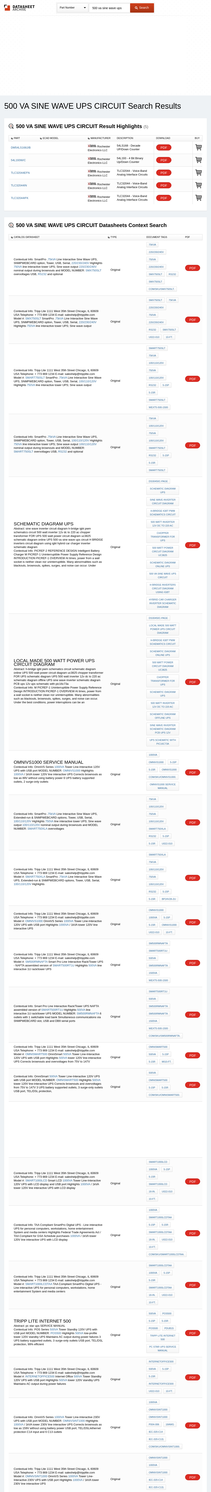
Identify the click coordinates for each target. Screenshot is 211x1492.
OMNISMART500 (36, 843)
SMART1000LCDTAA (160, 988)
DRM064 (85, 1334)
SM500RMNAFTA (36, 766)
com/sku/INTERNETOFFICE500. (167, 1247)
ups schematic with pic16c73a (163, 611)
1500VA (153, 776)
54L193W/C (18, 160)
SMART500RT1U (64, 770)
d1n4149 (154, 1343)
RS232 (42, 263)
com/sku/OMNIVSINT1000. (164, 1175)
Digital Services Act (148, 1477)
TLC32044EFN (20, 172)
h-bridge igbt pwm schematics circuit (163, 409)
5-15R (152, 334)
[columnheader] (23, 138)
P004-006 (154, 1157)
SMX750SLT (93, 259)
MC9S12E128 (86, 1330)
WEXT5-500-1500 (158, 340)
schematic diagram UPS (163, 390)
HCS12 (54, 1334)
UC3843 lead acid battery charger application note (163, 1366)
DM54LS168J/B (21, 147)
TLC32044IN (19, 185)
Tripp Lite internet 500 (163, 1086)
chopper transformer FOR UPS (163, 431)
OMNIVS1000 (71, 635)
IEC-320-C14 (156, 1163)
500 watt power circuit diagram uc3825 (163, 444)
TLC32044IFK (19, 198)
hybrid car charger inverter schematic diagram (163, 490)
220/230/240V (80, 252)
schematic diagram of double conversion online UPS (163, 1326)
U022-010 (154, 301)
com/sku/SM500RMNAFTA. (164, 827)
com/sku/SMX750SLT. (161, 268)
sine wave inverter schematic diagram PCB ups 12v (163, 600)
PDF (164, 147)
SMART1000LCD (36, 958)
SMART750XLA (37, 678)
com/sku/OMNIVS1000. (162, 640)
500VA (93, 770)
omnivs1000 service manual (163, 648)
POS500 (55, 1082)
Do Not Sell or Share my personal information (103, 1477)
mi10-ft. (165, 850)
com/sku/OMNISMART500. (164, 878)
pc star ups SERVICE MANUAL (163, 1096)
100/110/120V (87, 328)
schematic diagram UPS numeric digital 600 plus (163, 1301)
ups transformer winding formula (163, 1280)
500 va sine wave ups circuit (163, 465)
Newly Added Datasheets (34, 1477)
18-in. (152, 967)
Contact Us (170, 1477)
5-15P (165, 328)
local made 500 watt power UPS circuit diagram (163, 512)
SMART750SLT (35, 324)
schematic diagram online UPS (163, 455)
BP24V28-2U (168, 716)
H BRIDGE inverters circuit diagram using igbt (163, 476)
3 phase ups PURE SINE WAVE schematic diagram (163, 1379)
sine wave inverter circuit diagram (163, 400)
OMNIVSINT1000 (74, 1153)
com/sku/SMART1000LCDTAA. (166, 1018)
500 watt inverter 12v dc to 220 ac (163, 419)
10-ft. (168, 301)
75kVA (52, 248)
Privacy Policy (62, 1477)
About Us (186, 1477)
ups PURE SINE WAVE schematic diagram (163, 1289)
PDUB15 (168, 1078)
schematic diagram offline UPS (163, 588)
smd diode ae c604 (160, 1337)
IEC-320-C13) (156, 1169)
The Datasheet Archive (19, 8)
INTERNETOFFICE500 (39, 1118)
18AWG (169, 1157)
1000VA (59, 631)
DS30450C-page (158, 382)
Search (142, 7)
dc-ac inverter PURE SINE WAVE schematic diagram (163, 1353)
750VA (18, 255)
